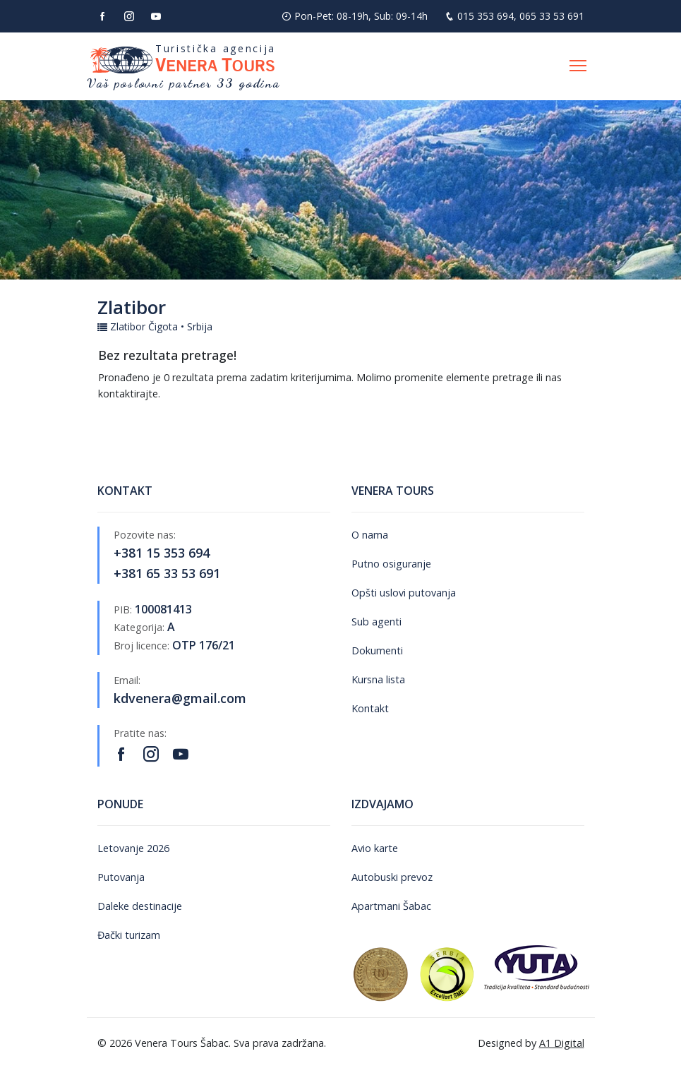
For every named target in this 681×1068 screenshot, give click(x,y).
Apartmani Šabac (391, 906)
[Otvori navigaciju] (578, 66)
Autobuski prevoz (392, 877)
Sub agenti (376, 621)
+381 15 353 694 (162, 552)
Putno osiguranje (391, 563)
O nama (369, 534)
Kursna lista (378, 679)
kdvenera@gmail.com (180, 698)
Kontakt (370, 708)
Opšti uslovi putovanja (403, 592)
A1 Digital (561, 1043)
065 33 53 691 (551, 16)
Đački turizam (128, 935)
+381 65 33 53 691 (167, 573)
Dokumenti (377, 650)
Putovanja (121, 877)
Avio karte (374, 848)
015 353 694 (485, 16)
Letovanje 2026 (133, 848)
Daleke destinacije (139, 906)
